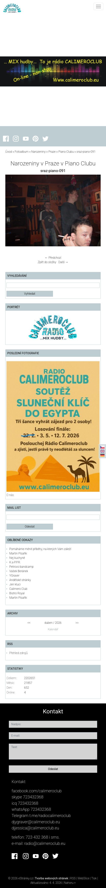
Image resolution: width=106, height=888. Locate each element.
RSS (72, 878)
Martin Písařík (18, 553)
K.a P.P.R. (15, 562)
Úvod (8, 151)
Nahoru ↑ (69, 882)
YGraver (14, 575)
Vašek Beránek (18, 571)
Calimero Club (18, 589)
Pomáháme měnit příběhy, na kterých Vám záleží (40, 549)
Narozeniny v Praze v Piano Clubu (52, 151)
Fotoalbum (21, 151)
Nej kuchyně (17, 558)
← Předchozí (53, 257)
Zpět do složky (47, 262)
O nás (10, 495)
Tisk (94, 878)
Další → (63, 262)
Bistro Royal (17, 593)
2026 (58, 623)
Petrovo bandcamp (21, 566)
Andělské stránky (20, 580)
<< (28, 623)
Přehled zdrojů (18, 653)
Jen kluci (15, 584)
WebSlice (83, 878)
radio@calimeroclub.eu (44, 843)
